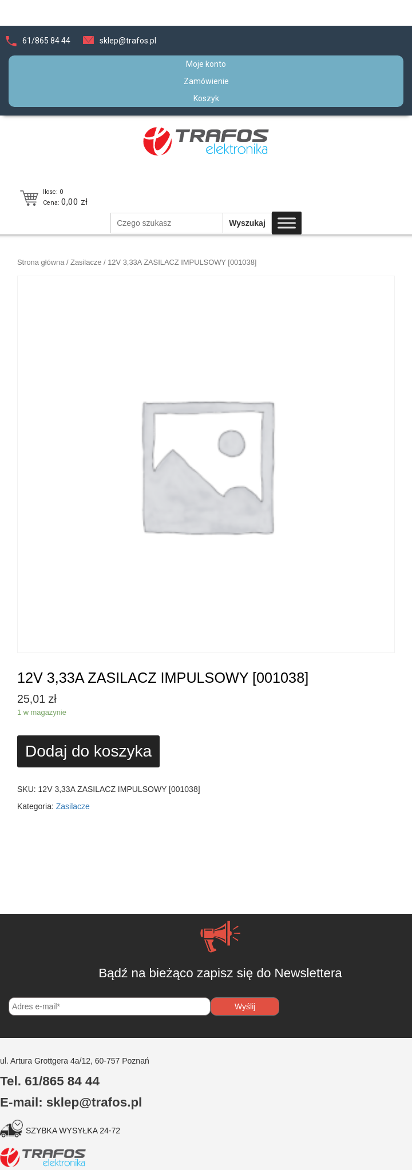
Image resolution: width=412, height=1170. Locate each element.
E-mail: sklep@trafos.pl (71, 1102)
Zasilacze (85, 262)
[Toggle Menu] (287, 223)
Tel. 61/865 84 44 (50, 1081)
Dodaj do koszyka (88, 751)
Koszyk (206, 98)
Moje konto (206, 64)
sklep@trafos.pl (128, 40)
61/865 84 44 (46, 40)
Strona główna (40, 262)
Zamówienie (206, 81)
